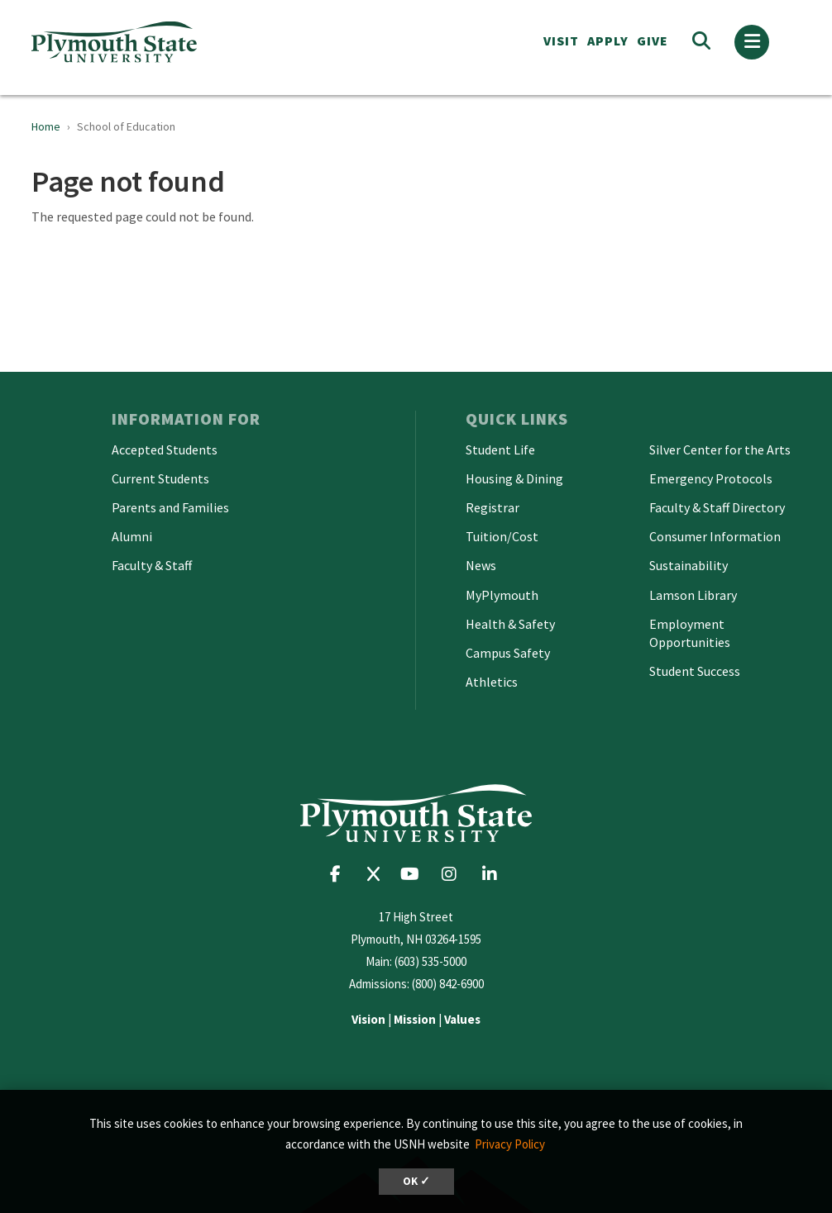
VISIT (561, 40)
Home (45, 126)
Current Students (160, 478)
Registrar (492, 507)
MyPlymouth (502, 595)
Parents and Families (170, 507)
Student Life (500, 449)
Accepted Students (165, 449)
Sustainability (688, 565)
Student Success (694, 671)
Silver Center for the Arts (720, 449)
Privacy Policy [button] (510, 1144)
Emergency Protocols (710, 478)
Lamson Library (693, 595)
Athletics (492, 681)
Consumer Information (715, 536)
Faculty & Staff (152, 565)
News (481, 565)
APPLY (608, 40)
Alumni (132, 536)
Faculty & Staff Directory (717, 507)
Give (652, 40)
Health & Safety (510, 624)
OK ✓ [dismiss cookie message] (416, 1181)
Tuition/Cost (502, 536)
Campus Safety (508, 653)
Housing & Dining (514, 478)
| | (416, 1019)
